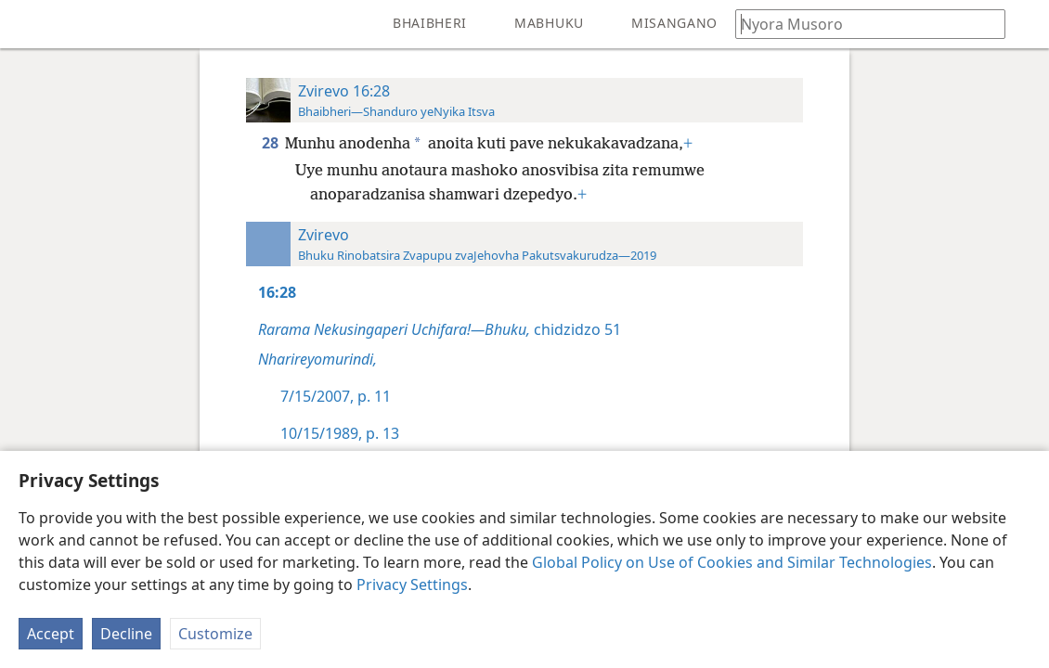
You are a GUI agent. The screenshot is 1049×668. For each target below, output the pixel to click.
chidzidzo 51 (439, 329)
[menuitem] (28, 24)
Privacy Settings (412, 584)
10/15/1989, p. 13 (339, 433)
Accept (50, 633)
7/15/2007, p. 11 (335, 396)
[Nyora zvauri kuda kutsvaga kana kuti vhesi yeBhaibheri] (861, 23)
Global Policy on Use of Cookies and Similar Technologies (732, 562)
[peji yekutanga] (28, 24)
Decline (126, 633)
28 (271, 143)
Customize (215, 633)
